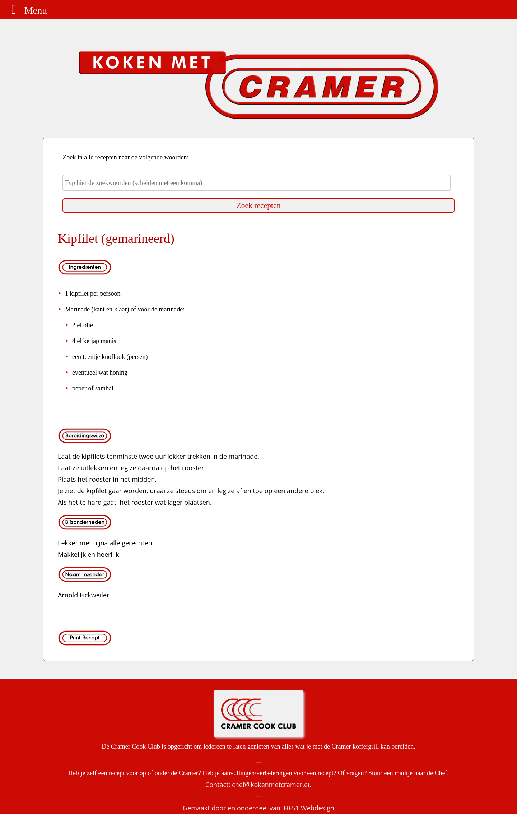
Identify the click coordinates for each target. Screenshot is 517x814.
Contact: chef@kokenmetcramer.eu (258, 784)
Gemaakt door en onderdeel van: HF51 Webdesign (258, 808)
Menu (26, 10)
